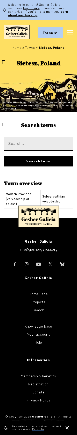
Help (38, 342)
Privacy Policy (38, 400)
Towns (30, 48)
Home (17, 48)
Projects (39, 302)
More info (38, 429)
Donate (50, 32)
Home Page (38, 294)
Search (39, 310)
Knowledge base (38, 326)
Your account (38, 334)
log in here (31, 8)
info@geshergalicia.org (38, 249)
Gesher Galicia (38, 216)
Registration (38, 384)
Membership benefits (38, 376)
